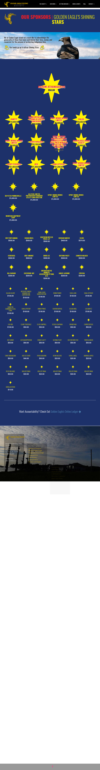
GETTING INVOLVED (64, 4)
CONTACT (91, 4)
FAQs (84, 4)
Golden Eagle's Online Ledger (66, 416)
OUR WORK (53, 4)
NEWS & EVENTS (76, 4)
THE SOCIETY (43, 4)
